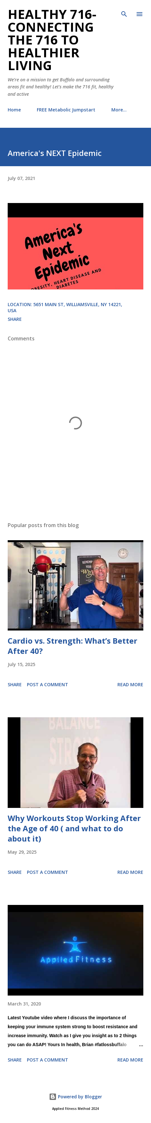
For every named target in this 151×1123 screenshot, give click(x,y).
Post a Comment (47, 684)
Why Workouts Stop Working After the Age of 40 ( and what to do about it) (74, 828)
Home (14, 110)
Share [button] (15, 319)
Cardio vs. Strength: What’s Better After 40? (72, 645)
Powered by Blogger (75, 1097)
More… (119, 110)
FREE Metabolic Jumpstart (66, 110)
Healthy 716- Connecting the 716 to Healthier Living (52, 39)
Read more (130, 684)
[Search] (124, 11)
